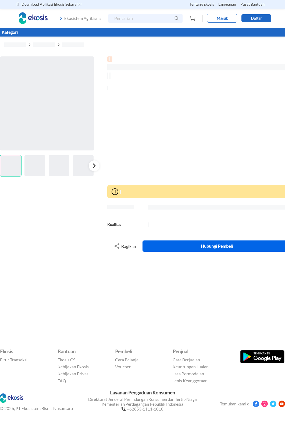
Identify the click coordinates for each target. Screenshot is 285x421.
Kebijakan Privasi (74, 373)
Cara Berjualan (186, 359)
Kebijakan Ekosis (73, 366)
